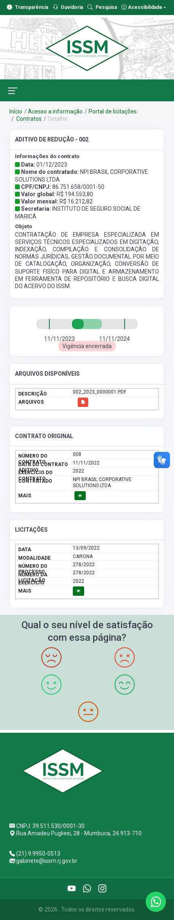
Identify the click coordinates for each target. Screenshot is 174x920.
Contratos (28, 119)
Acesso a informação (55, 111)
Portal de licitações (113, 111)
